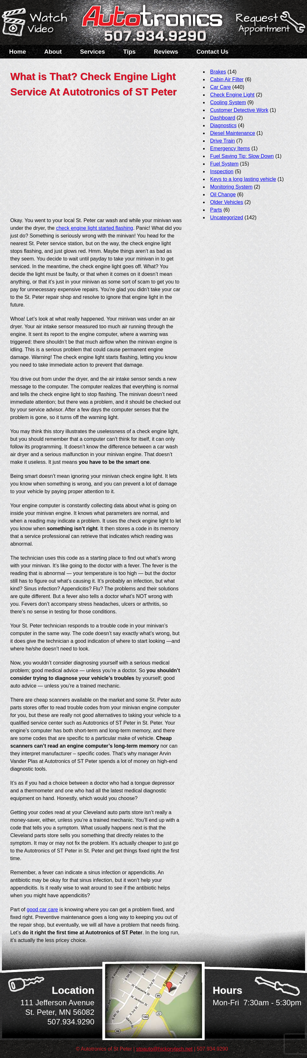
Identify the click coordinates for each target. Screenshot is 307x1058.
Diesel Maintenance (232, 133)
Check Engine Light (232, 94)
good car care (42, 909)
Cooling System (228, 102)
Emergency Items (230, 148)
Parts (216, 210)
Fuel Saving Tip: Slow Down (242, 156)
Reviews (166, 51)
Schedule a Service (269, 26)
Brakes (218, 71)
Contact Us (212, 51)
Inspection (221, 171)
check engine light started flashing (94, 228)
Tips (129, 51)
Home (17, 51)
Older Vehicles (226, 202)
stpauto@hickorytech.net (164, 1049)
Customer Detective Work (239, 110)
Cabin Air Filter (227, 79)
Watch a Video (37, 23)
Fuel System (224, 164)
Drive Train (222, 141)
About (53, 51)
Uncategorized (226, 217)
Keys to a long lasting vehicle (243, 179)
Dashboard (222, 118)
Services (92, 51)
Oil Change (223, 194)
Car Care (220, 87)
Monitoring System (231, 187)
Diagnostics (223, 125)
